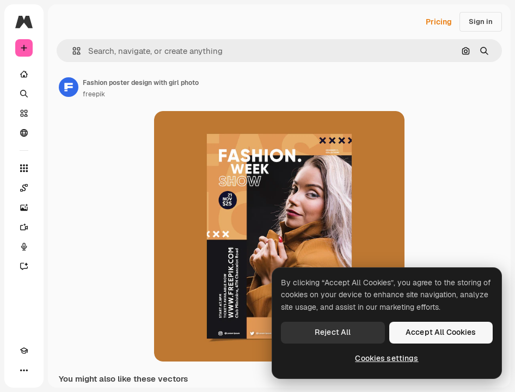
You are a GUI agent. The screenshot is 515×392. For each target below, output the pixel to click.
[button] (72, 51)
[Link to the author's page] (68, 87)
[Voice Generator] (24, 246)
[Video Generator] (24, 227)
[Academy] (24, 350)
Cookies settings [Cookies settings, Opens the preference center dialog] (386, 358)
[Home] (24, 74)
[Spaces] (24, 188)
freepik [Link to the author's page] (94, 94)
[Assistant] (24, 266)
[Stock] (24, 113)
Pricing (439, 22)
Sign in (481, 21)
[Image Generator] (24, 207)
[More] (24, 370)
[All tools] (24, 168)
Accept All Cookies (441, 332)
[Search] (24, 93)
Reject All (333, 332)
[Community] (24, 133)
